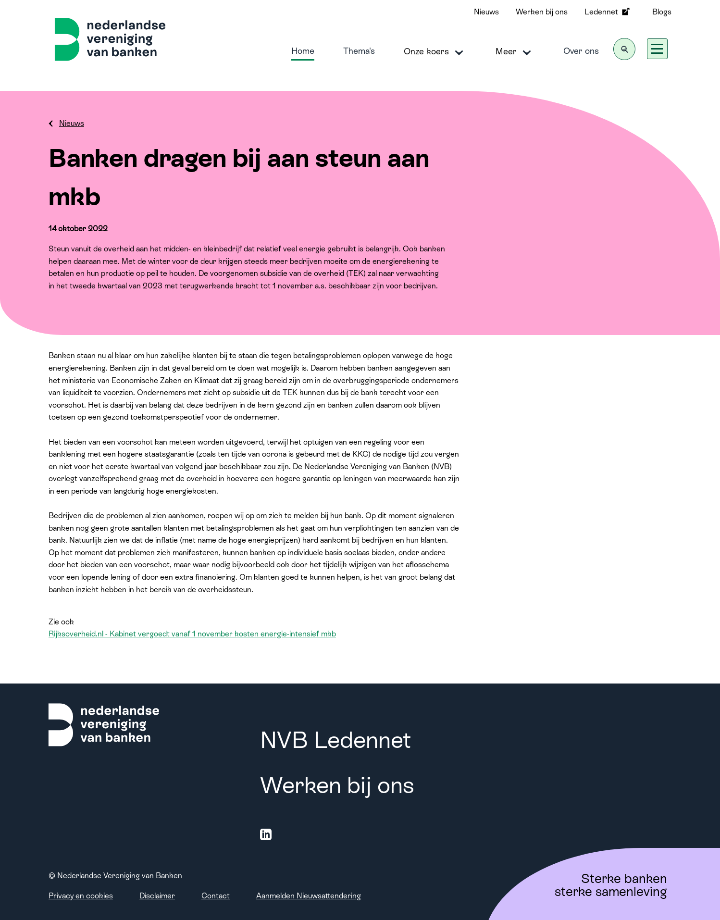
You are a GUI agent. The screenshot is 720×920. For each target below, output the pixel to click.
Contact (215, 895)
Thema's (359, 51)
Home (302, 51)
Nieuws (486, 11)
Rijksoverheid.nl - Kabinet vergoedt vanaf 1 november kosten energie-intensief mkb (192, 633)
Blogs (661, 11)
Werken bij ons (542, 11)
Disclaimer (157, 895)
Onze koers (435, 52)
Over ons (581, 51)
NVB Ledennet (335, 740)
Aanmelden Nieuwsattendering (308, 895)
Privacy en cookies (81, 895)
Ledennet (608, 11)
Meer (515, 52)
